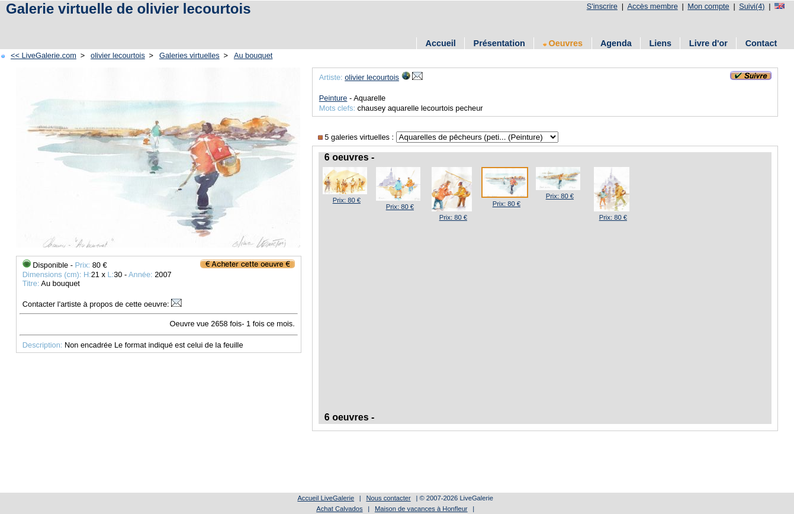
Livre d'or (708, 43)
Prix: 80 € (347, 200)
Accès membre (652, 6)
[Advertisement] (218, 25)
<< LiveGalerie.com (43, 55)
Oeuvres (563, 43)
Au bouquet (253, 55)
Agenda (616, 43)
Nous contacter (388, 498)
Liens (660, 43)
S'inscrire (602, 6)
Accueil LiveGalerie (325, 498)
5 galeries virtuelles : (357, 137)
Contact (761, 43)
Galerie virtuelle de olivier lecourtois (128, 9)
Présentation (499, 43)
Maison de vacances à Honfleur (421, 508)
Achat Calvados (339, 508)
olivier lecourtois (118, 55)
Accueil (441, 43)
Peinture (333, 98)
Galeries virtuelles (189, 55)
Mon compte (708, 6)
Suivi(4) (751, 6)
